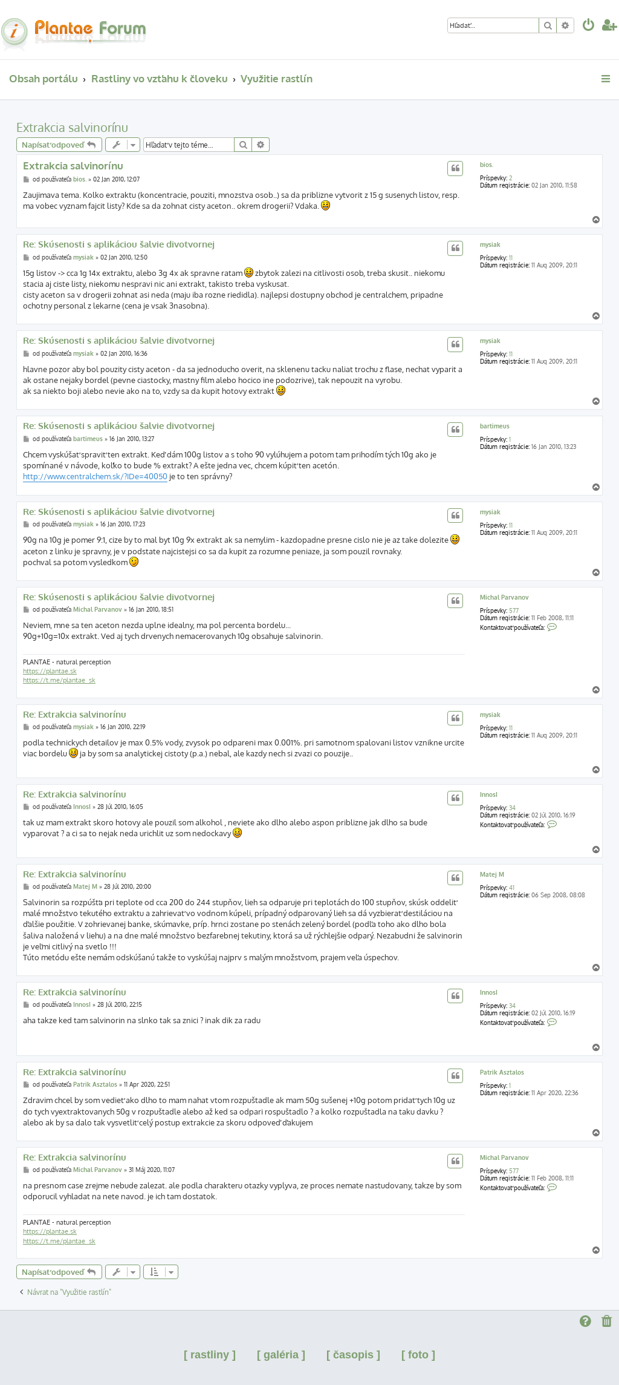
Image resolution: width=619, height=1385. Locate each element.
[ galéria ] (281, 1355)
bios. (486, 164)
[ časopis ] (353, 1355)
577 (514, 610)
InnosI (488, 794)
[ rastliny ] (210, 1355)
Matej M (492, 874)
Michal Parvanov (504, 597)
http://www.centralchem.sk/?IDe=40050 (95, 476)
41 (511, 887)
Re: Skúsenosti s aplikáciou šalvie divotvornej (119, 244)
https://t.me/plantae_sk (59, 680)
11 (511, 257)
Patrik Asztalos (502, 1072)
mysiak (490, 244)
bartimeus (495, 426)
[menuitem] (588, 26)
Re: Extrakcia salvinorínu (74, 714)
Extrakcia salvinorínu (72, 127)
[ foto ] (418, 1355)
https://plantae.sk (50, 671)
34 (512, 807)
